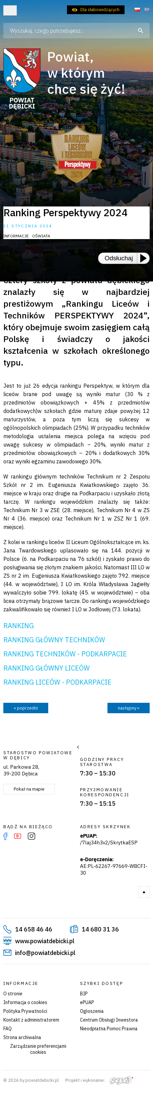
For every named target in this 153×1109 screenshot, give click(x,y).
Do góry (144, 892)
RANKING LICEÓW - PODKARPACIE (57, 682)
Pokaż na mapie (29, 789)
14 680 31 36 (100, 929)
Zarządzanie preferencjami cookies (38, 1049)
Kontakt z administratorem (31, 1020)
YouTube (17, 836)
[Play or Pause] (145, 258)
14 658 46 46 (33, 929)
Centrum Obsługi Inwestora (109, 1020)
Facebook (5, 836)
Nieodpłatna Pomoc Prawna (109, 1029)
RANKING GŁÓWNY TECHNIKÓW (54, 639)
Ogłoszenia (92, 1011)
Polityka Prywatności (25, 1011)
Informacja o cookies (25, 1002)
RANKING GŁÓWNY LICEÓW (46, 668)
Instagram (31, 836)
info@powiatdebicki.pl (45, 953)
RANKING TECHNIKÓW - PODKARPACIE (65, 653)
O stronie (12, 994)
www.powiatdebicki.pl (44, 941)
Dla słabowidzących (100, 9)
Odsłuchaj (119, 258)
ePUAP (87, 1002)
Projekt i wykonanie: (99, 1080)
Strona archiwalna (22, 1037)
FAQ (7, 1029)
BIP (84, 994)
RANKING (18, 625)
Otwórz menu (10, 10)
